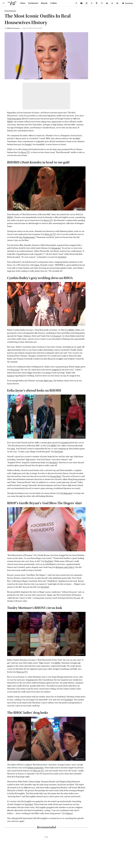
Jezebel (65, 443)
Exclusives (33, 3)
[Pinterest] (102, 3)
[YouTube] (81, 3)
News (22, 3)
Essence (57, 336)
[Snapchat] (107, 3)
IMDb (9, 122)
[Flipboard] (96, 3)
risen (13, 449)
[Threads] (112, 3)
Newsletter (127, 3)
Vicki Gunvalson (14, 119)
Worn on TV (50, 234)
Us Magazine (66, 493)
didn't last (48, 381)
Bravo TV (25, 152)
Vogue (36, 265)
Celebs (53, 3)
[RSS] (117, 3)
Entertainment (10, 11)
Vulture (68, 813)
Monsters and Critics (64, 567)
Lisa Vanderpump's (27, 237)
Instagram (55, 248)
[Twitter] (91, 3)
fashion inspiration (35, 768)
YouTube (62, 257)
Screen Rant (55, 476)
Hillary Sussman (13, 28)
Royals (44, 3)
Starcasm (15, 370)
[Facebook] (76, 3)
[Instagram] (86, 3)
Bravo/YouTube (80, 208)
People (28, 144)
